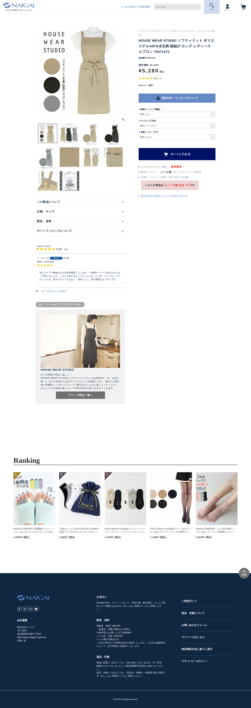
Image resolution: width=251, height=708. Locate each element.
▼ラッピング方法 (148, 120)
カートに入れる (180, 154)
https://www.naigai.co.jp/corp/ (31, 637)
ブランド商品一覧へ (80, 395)
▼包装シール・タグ (149, 132)
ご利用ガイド (189, 601)
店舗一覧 (21, 640)
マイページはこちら (193, 637)
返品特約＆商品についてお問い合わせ (164, 195)
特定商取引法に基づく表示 (197, 649)
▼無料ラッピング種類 (150, 109)
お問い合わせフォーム (194, 625)
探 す (212, 6)
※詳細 (184, 177)
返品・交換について (193, 613)
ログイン (227, 6)
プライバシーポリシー (194, 661)
